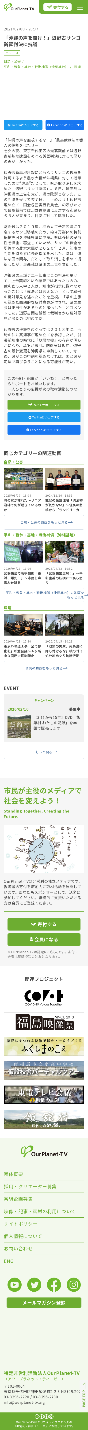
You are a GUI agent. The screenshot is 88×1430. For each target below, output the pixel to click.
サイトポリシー (21, 1223)
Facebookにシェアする (65, 125)
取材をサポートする (44, 405)
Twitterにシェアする (23, 125)
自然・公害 (12, 61)
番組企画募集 (18, 1198)
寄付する (58, 7)
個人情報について (23, 1236)
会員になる (44, 939)
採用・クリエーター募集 (30, 1186)
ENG (9, 1260)
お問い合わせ (18, 1248)
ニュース (12, 53)
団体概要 (13, 1174)
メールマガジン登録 (44, 1302)
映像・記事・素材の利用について (40, 1211)
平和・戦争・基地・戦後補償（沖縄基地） (36, 66)
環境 (77, 66)
